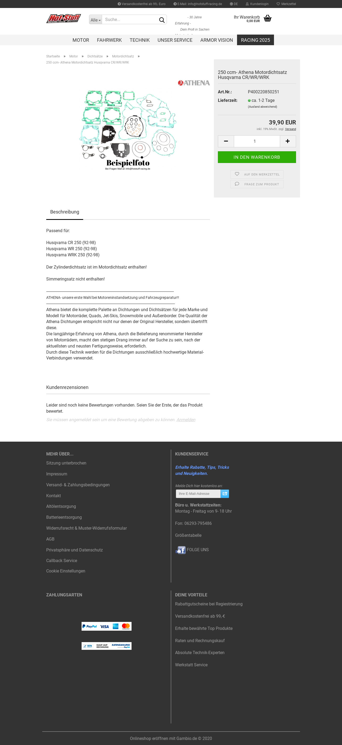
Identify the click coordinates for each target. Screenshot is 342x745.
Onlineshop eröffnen (149, 738)
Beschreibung (64, 212)
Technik (140, 40)
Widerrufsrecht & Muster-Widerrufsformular (86, 528)
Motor (81, 40)
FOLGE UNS (192, 549)
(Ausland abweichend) (262, 106)
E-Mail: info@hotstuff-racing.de (198, 4)
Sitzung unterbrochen (66, 463)
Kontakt (53, 495)
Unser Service (175, 40)
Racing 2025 (255, 40)
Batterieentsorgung (64, 517)
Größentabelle (188, 535)
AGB (50, 539)
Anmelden (185, 419)
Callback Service (61, 560)
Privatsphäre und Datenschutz (74, 550)
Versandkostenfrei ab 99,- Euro (142, 4)
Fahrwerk (109, 40)
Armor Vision (216, 40)
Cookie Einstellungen (65, 571)
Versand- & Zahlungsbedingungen (78, 484)
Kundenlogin (257, 4)
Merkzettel (286, 4)
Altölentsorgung (61, 506)
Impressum (56, 473)
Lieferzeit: (228, 100)
